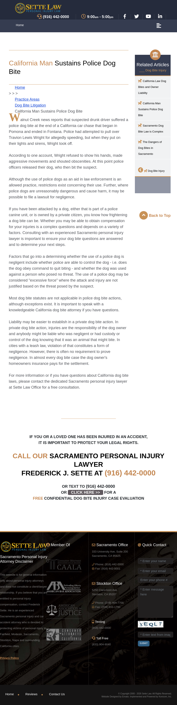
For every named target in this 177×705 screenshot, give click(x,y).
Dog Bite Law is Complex (150, 128)
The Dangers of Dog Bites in (150, 147)
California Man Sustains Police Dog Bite (150, 109)
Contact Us (57, 694)
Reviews (31, 694)
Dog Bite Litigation (30, 105)
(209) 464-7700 (114, 602)
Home (20, 25)
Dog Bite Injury (151, 169)
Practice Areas (27, 99)
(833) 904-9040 (101, 644)
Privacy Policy (9, 658)
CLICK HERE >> (85, 492)
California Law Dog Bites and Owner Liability (152, 86)
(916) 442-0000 (130, 473)
